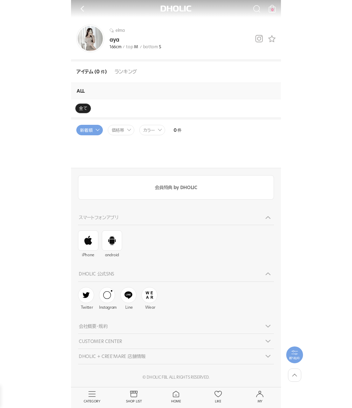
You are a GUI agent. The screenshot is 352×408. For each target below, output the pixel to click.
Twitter (86, 298)
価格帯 (118, 130)
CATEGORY (92, 397)
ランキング (125, 72)
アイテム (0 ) (91, 72)
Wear (149, 298)
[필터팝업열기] (294, 354)
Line (128, 298)
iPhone (88, 244)
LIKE (218, 397)
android (112, 244)
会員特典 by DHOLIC (176, 187)
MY (260, 397)
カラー (149, 130)
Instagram (108, 298)
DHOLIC (176, 8)
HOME (176, 397)
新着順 (86, 130)
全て (83, 108)
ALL (81, 91)
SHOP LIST (134, 397)
